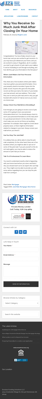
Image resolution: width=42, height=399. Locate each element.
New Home (32, 187)
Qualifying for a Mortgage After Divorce (14, 329)
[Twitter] (25, 232)
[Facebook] (16, 232)
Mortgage (15, 184)
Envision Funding (21, 3)
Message (6, 264)
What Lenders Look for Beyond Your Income (15, 337)
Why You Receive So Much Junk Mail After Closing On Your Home (20, 27)
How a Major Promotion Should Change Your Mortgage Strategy (21, 333)
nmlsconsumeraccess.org (21, 347)
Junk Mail (16, 187)
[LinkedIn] (20, 232)
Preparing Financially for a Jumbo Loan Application (17, 341)
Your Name (8, 246)
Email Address (9, 255)
